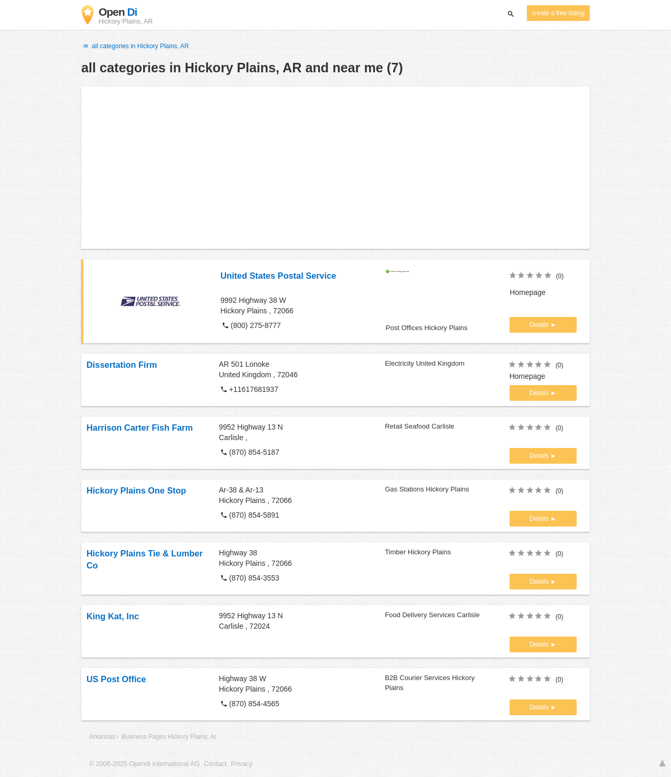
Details (539, 325)
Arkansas (102, 736)
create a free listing (558, 13)
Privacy (241, 764)
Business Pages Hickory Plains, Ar (169, 736)
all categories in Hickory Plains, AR (135, 46)
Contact (215, 764)
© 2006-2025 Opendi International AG (144, 764)
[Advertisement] (335, 167)
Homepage (528, 292)
